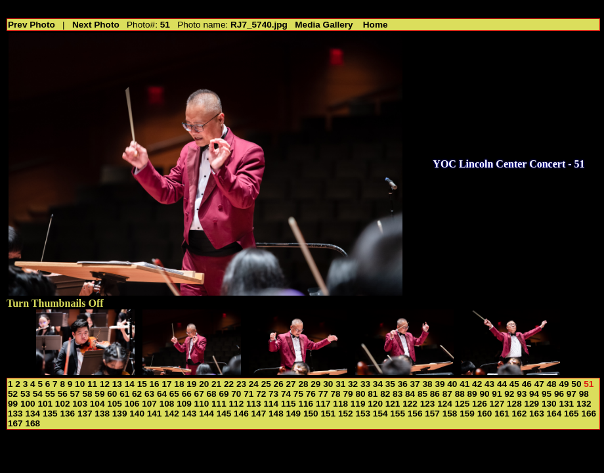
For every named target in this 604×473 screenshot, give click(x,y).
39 (439, 384)
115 (288, 404)
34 (378, 384)
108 (167, 404)
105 (114, 404)
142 (171, 413)
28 (303, 384)
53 (25, 394)
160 (484, 413)
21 (216, 384)
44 (502, 384)
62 (137, 394)
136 (67, 413)
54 (38, 394)
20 (204, 384)
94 (534, 394)
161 (501, 413)
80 (360, 394)
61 (124, 394)
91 (497, 394)
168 (32, 423)
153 (362, 413)
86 (435, 394)
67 (199, 394)
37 (415, 384)
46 (527, 384)
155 (397, 413)
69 (223, 394)
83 (397, 394)
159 (467, 413)
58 (87, 394)
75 (298, 394)
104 (97, 404)
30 (328, 384)
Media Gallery (324, 25)
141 (154, 413)
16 (155, 384)
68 (212, 394)
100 (27, 404)
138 (102, 413)
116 (305, 404)
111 (218, 404)
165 (571, 413)
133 (15, 413)
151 (327, 413)
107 (149, 404)
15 (142, 384)
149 (293, 413)
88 (460, 394)
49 (564, 384)
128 (514, 404)
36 (403, 384)
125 (462, 404)
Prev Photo (31, 25)
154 (380, 413)
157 (432, 413)
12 (105, 384)
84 (410, 394)
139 (119, 413)
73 (273, 394)
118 (340, 404)
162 (519, 413)
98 (584, 394)
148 (276, 413)
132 (584, 404)
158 (450, 413)
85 (422, 394)
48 (552, 384)
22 (229, 384)
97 (571, 394)
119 (358, 404)
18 (179, 384)
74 (286, 394)
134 (32, 413)
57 (75, 394)
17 (166, 384)
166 (588, 413)
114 (270, 404)
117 (323, 404)
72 (261, 394)
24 (254, 384)
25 (266, 384)
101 (45, 404)
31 (340, 384)
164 (554, 413)
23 (241, 384)
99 (13, 404)
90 (484, 394)
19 (191, 384)
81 (373, 394)
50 (576, 384)
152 (345, 413)
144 (206, 413)
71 (248, 394)
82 (385, 394)
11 (92, 384)
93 (522, 394)
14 (130, 384)
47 (539, 384)
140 (136, 413)
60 (112, 394)
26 (279, 384)
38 (427, 384)
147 (259, 413)
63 (149, 394)
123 (427, 404)
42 (477, 384)
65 (174, 394)
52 (13, 394)
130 (549, 404)
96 (559, 394)
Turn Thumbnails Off (55, 303)
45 (514, 384)
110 (201, 404)
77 (323, 394)
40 (452, 384)
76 (311, 394)
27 (291, 384)
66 (187, 394)
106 (132, 404)
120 (375, 404)
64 (162, 394)
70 (236, 394)
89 (472, 394)
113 (253, 404)
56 (63, 394)
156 (415, 413)
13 (117, 384)
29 (315, 384)
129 (532, 404)
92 (509, 394)
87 (447, 394)
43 (489, 384)
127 (497, 404)
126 (479, 404)
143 (189, 413)
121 (392, 404)
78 (336, 394)
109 (184, 404)
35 (390, 384)
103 (79, 404)
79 (348, 394)
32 (353, 384)
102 (62, 404)
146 (241, 413)
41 (464, 384)
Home (375, 25)
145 (224, 413)
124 (444, 404)
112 (236, 404)
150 (310, 413)
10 (80, 384)
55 (50, 394)
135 (50, 413)
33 (365, 384)
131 (566, 404)
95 (546, 394)
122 (410, 404)
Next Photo (95, 25)
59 (99, 394)
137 (85, 413)
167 (15, 423)
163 (536, 413)
